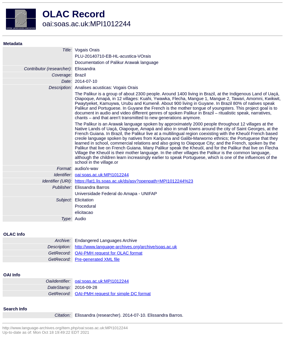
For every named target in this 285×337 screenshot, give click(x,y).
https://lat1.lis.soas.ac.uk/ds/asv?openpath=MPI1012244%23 (134, 181)
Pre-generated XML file (97, 259)
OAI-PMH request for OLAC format (108, 253)
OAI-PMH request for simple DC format (113, 293)
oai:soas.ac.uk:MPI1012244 (102, 174)
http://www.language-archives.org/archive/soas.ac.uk (126, 246)
